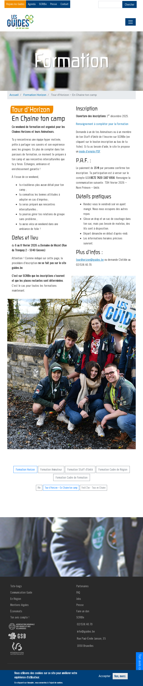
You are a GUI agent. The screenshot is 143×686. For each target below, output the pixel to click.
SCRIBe (43, 4)
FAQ (78, 592)
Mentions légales (19, 605)
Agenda (32, 4)
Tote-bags (16, 586)
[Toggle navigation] (130, 22)
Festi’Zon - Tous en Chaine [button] (93, 487)
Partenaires (82, 586)
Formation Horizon (34, 95)
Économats (16, 611)
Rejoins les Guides (15, 4)
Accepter (104, 676)
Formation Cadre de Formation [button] (72, 477)
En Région (15, 598)
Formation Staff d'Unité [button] (80, 469)
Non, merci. (120, 676)
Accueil (14, 95)
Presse (53, 4)
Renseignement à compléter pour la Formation (102, 124)
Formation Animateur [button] (51, 469)
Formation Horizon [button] (25, 469)
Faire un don (82, 611)
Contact (64, 4)
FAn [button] (39, 487)
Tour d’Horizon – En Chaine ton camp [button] (61, 487)
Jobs (78, 598)
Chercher (129, 4)
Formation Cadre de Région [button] (112, 469)
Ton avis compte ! (19, 617)
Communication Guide (21, 592)
